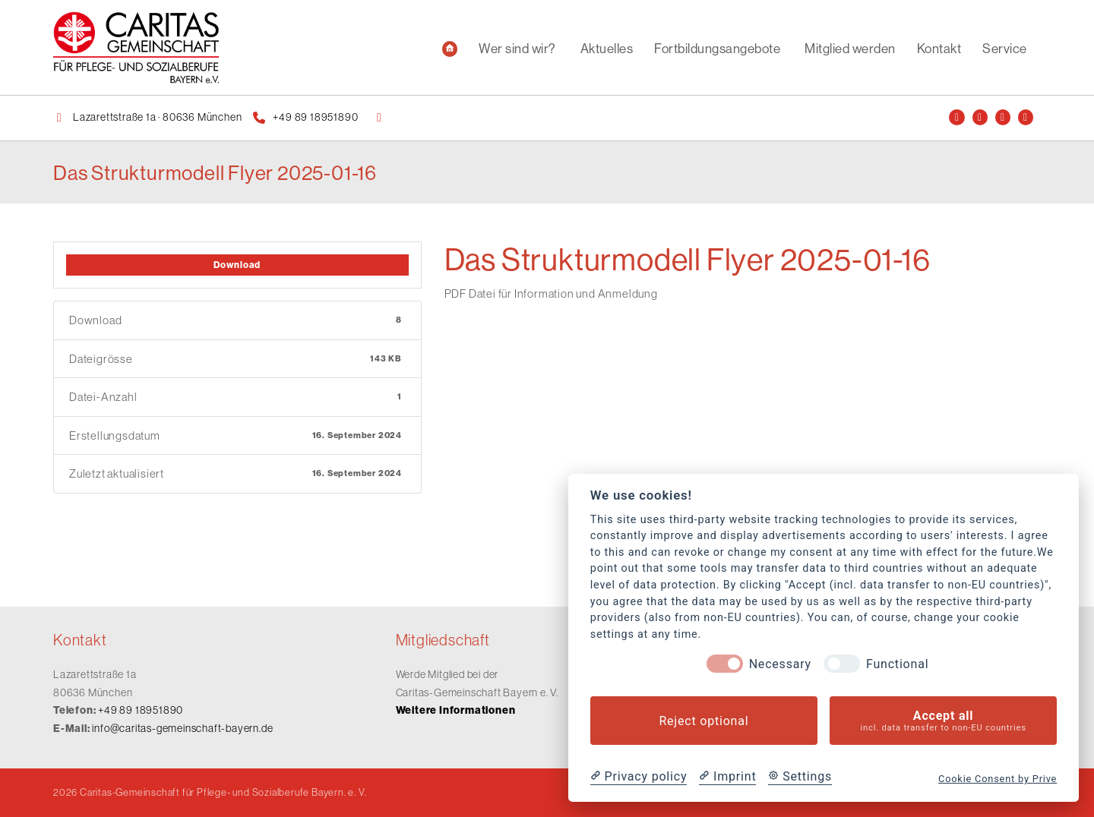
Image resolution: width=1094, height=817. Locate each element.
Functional (897, 664)
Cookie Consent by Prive (997, 778)
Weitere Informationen (456, 710)
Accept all (943, 720)
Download (237, 265)
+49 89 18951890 (140, 710)
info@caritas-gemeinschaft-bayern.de (182, 728)
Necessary (780, 664)
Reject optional (703, 721)
